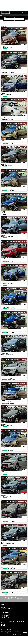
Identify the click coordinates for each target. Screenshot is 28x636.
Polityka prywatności (5, 606)
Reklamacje (3, 609)
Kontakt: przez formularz (6, 629)
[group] (14, 5)
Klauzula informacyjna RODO (6, 608)
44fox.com (20, 635)
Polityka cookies (4, 607)
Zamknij (25, 632)
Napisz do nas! (11, 634)
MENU (1, 15)
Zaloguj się (24, 12)
